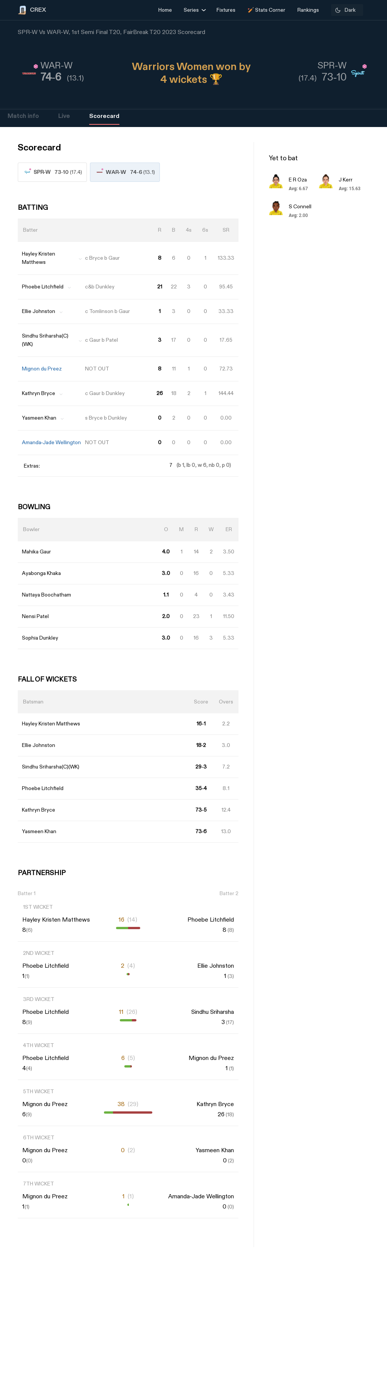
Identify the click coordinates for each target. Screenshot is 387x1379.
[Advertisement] (358, 720)
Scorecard (104, 116)
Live (64, 116)
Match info (23, 116)
